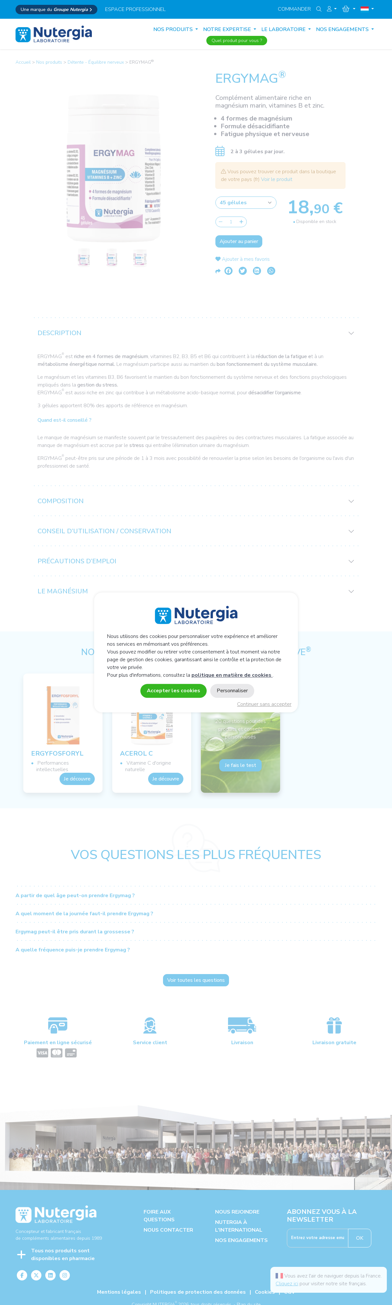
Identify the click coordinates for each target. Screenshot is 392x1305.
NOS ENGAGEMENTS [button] (343, 29)
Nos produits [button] (173, 29)
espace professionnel (135, 9)
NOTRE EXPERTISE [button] (227, 29)
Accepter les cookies (173, 691)
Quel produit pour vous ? (237, 40)
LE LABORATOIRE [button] (284, 29)
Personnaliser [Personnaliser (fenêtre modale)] (232, 691)
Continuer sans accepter (264, 704)
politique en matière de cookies (232, 675)
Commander (294, 9)
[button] (331, 9)
